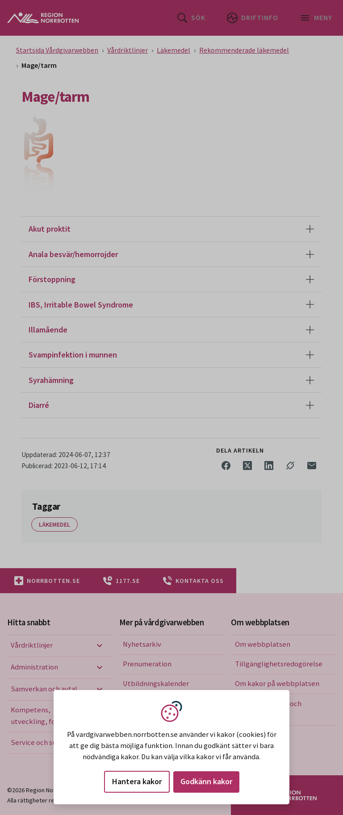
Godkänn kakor (206, 781)
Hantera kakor (137, 781)
